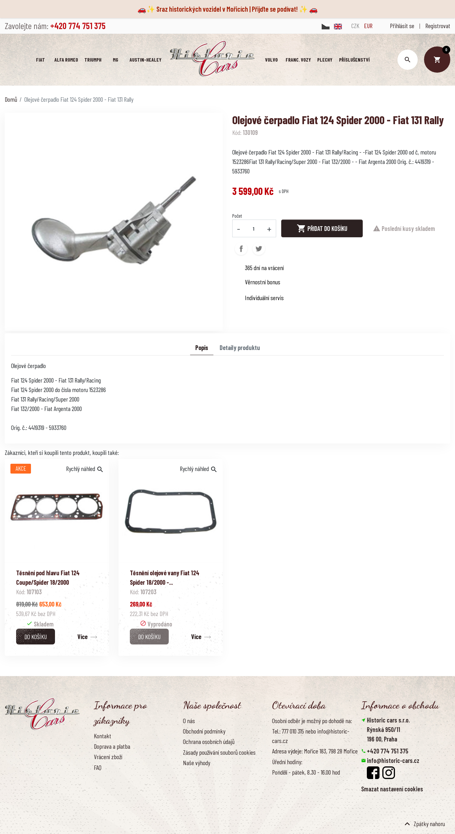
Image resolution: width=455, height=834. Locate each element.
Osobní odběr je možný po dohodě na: (312, 720)
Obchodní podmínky (204, 731)
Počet (237, 216)
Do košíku (35, 636)
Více (82, 636)
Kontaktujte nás (111, 778)
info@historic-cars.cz (393, 760)
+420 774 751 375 (387, 751)
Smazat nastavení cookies (392, 789)
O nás (189, 720)
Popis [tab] (201, 347)
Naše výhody (196, 762)
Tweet (258, 248)
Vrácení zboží (108, 756)
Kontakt (102, 736)
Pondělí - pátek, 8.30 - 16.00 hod (306, 772)
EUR (368, 25)
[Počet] (253, 228)
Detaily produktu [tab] (240, 347)
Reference (105, 788)
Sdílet (241, 248)
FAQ (97, 767)
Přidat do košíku (322, 228)
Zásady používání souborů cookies (219, 752)
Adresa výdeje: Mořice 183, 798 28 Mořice (315, 751)
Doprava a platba (112, 746)
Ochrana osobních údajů (208, 741)
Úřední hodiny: (287, 761)
